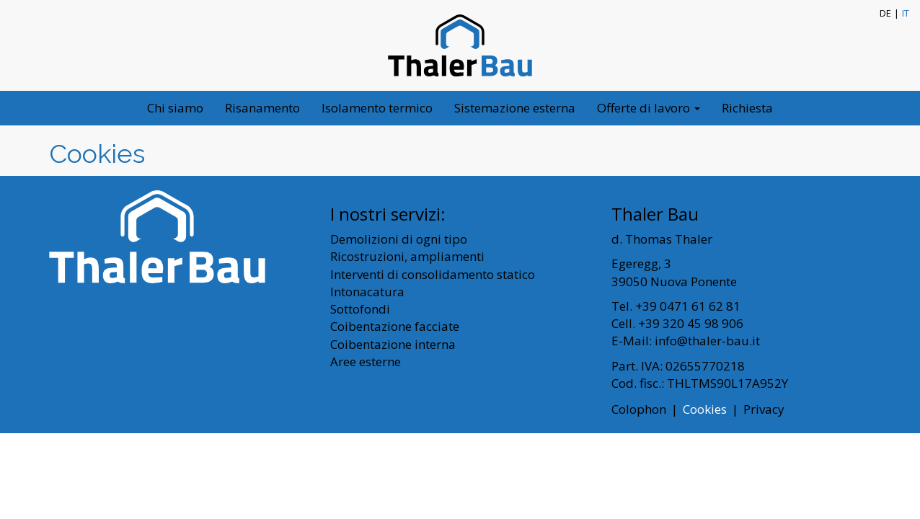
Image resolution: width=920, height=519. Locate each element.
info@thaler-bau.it (707, 340)
